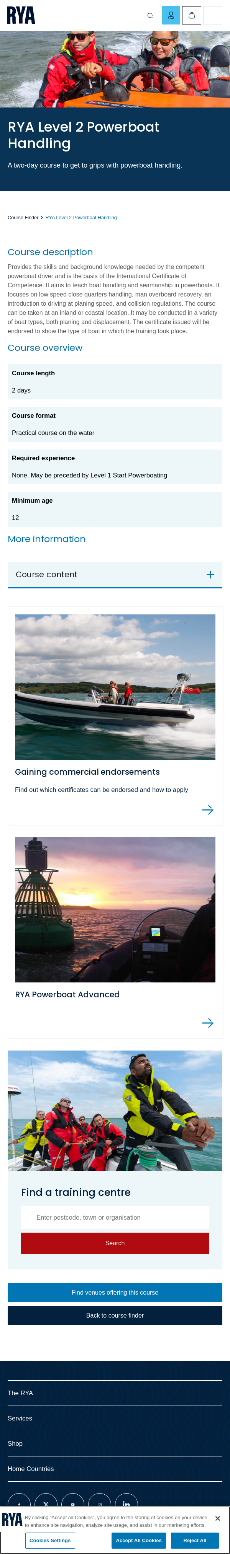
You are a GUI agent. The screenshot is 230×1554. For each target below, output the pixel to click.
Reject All (194, 1540)
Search (115, 1243)
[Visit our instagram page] (99, 1504)
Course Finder (23, 217)
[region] (115, 1530)
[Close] (217, 1518)
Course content (46, 574)
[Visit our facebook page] (19, 1504)
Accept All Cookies (139, 1540)
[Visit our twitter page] (46, 1504)
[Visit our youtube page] (72, 1504)
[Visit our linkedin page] (126, 1504)
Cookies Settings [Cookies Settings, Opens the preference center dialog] (50, 1540)
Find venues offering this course (115, 1292)
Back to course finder (115, 1315)
